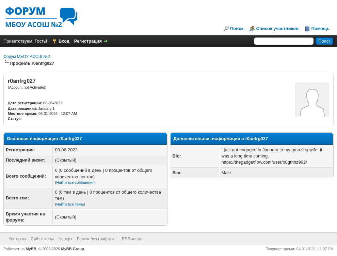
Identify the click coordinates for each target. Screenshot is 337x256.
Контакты (17, 239)
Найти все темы (70, 204)
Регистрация (88, 41)
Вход (64, 41)
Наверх (66, 239)
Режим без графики (95, 239)
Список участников (277, 28)
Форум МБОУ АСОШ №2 (26, 56)
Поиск (236, 28)
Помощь (320, 28)
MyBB (31, 249)
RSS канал (132, 239)
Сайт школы (42, 239)
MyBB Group (72, 249)
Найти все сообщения (75, 182)
